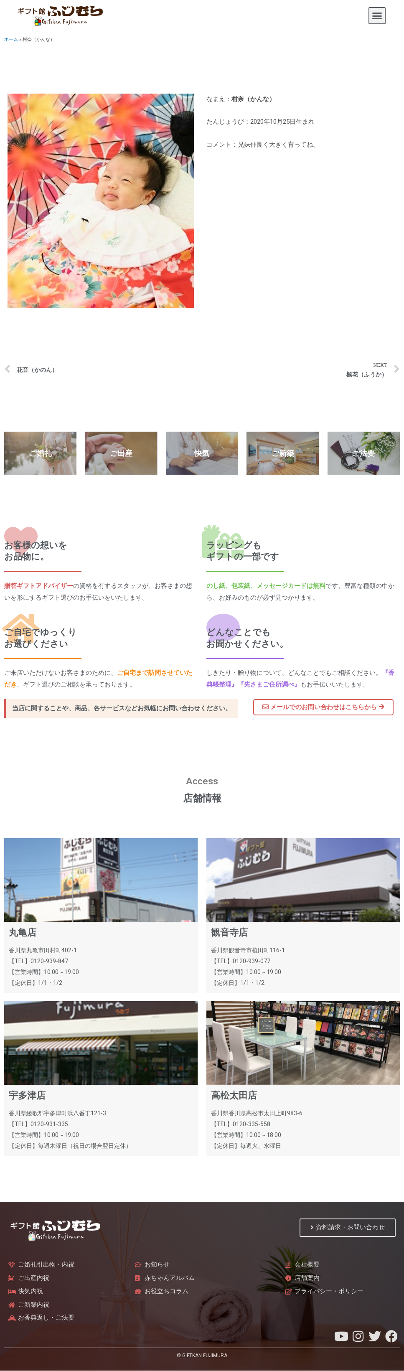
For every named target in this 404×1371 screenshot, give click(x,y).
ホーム (11, 39)
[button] (377, 16)
